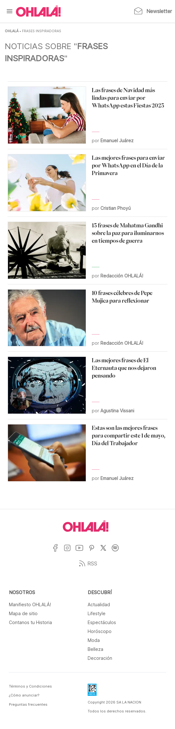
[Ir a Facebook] (57, 552)
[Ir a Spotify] (117, 551)
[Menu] (9, 11)
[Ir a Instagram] (70, 552)
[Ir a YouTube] (82, 551)
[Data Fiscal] (92, 692)
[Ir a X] (105, 552)
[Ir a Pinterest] (94, 552)
